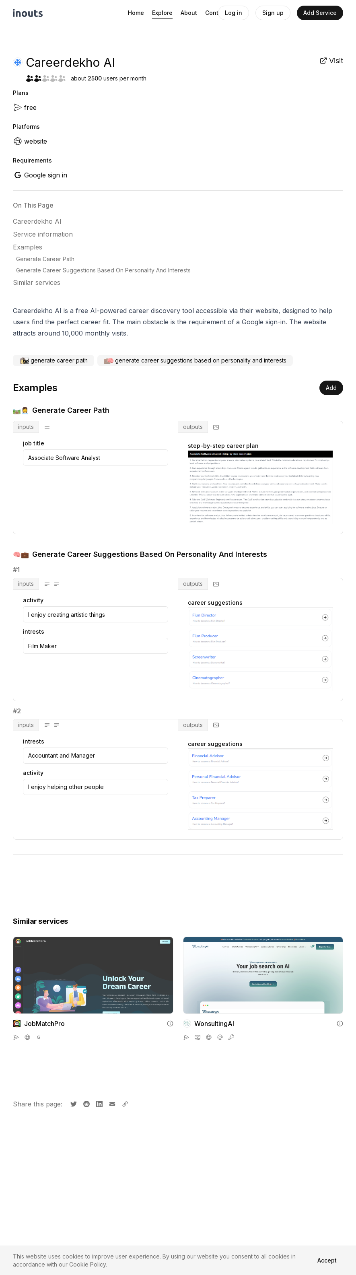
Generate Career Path (45, 258)
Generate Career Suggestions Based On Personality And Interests (103, 270)
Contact (216, 12)
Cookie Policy (87, 1264)
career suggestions (215, 602)
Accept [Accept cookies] (327, 1260)
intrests (33, 631)
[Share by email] (111, 1103)
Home (136, 12)
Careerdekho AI (37, 221)
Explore (162, 12)
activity (33, 600)
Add (331, 387)
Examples (27, 247)
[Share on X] (73, 1103)
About (189, 12)
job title (33, 443)
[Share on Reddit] (86, 1103)
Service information (43, 234)
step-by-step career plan (223, 445)
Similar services (36, 282)
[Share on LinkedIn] (99, 1103)
